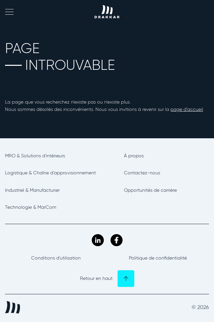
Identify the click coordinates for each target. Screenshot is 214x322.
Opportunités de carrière (150, 190)
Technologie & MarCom (30, 207)
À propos (134, 156)
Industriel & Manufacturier (32, 190)
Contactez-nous (142, 173)
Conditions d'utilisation (56, 258)
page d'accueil (186, 109)
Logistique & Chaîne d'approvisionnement (50, 173)
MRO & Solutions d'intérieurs (35, 156)
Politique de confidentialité (158, 258)
